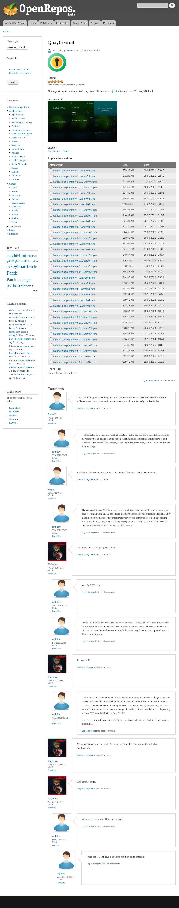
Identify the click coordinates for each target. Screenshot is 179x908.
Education (16, 206)
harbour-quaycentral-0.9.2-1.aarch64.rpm (75, 322)
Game (14, 187)
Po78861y (14, 423)
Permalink (52, 423)
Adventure (17, 195)
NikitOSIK (14, 411)
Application (17, 114)
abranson (13, 419)
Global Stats (79, 23)
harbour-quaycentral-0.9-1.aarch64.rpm (74, 300)
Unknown (16, 175)
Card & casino (18, 203)
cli (35, 256)
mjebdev (115, 91)
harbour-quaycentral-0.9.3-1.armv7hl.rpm (75, 339)
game (10, 261)
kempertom (14, 408)
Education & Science (22, 133)
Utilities (15, 179)
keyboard (19, 266)
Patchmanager (19, 279)
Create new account (18, 69)
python (13, 285)
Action (15, 191)
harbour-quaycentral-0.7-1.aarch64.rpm (74, 277)
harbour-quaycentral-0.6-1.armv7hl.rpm (74, 243)
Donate (95, 23)
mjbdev (69, 50)
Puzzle (15, 210)
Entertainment (18, 137)
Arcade (15, 199)
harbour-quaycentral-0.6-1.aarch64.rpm (74, 249)
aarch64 (13, 255)
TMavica (53, 564)
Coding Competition (19, 107)
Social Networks (19, 164)
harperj (51, 489)
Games (12, 183)
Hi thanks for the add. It (20, 317)
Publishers (46, 23)
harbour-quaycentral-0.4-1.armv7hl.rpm (74, 198)
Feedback (108, 23)
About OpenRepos (15, 23)
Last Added (62, 23)
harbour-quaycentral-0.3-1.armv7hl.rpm (74, 193)
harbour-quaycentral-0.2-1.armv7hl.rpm (74, 176)
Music (15, 141)
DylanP (52, 414)
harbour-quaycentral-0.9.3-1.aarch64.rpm (75, 334)
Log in (144, 380)
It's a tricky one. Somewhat (22, 360)
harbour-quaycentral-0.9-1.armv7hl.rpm (74, 305)
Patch (12, 273)
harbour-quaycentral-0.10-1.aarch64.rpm (74, 356)
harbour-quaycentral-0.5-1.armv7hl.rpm (74, 226)
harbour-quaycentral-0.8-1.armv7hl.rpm (74, 294)
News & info (18, 149)
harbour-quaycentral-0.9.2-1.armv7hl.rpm (75, 328)
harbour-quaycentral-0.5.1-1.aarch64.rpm (75, 232)
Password (12, 58)
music (33, 267)
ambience (27, 256)
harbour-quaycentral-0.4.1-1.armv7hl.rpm (75, 210)
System (15, 172)
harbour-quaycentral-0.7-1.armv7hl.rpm (74, 283)
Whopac (13, 415)
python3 (27, 286)
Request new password (20, 73)
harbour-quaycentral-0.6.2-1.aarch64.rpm (75, 272)
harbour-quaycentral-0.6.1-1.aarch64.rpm (75, 260)
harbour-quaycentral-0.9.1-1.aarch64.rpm (75, 311)
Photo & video (19, 156)
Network (16, 145)
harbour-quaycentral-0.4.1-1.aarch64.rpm (75, 215)
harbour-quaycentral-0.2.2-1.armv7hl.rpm (75, 187)
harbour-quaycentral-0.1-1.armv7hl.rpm (74, 170)
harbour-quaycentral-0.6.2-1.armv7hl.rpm (75, 266)
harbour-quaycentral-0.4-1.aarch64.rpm (74, 204)
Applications (15, 111)
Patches (15, 153)
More (35, 290)
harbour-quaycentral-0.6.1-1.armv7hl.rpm (75, 255)
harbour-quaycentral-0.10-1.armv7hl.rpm (74, 362)
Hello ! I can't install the (20, 310)
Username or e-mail (17, 47)
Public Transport (19, 160)
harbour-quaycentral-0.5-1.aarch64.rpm (74, 221)
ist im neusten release (19, 324)
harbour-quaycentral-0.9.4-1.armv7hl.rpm (75, 350)
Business (16, 126)
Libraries (13, 234)
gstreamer (21, 261)
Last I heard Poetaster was (21, 339)
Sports (15, 168)
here (73, 372)
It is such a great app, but (21, 346)
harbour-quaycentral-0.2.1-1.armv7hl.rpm (75, 181)
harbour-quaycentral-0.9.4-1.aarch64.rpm (75, 345)
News (33, 23)
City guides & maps (21, 130)
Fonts (11, 230)
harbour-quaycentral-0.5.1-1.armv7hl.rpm (75, 238)
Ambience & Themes (22, 122)
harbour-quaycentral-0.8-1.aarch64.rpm (74, 288)
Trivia (14, 222)
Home (6, 31)
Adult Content (18, 118)
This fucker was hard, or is (21, 374)
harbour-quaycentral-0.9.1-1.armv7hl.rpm (75, 317)
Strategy (16, 218)
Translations (15, 226)
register (154, 380)
